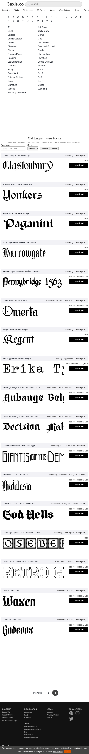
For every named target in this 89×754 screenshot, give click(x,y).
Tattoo (82, 503)
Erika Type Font (10, 358)
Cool (40, 39)
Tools (16, 10)
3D (9, 27)
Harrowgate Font (10, 242)
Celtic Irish (68, 300)
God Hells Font (10, 503)
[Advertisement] (44, 116)
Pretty (10, 69)
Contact (27, 718)
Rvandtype (33, 561)
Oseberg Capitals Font (13, 532)
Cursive (11, 42)
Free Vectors (7, 718)
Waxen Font (8, 590)
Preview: (5, 145)
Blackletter (50, 300)
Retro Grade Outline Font (14, 561)
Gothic (59, 300)
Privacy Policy (53, 715)
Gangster (73, 474)
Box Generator (30, 726)
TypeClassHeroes (27, 503)
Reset (54, 148)
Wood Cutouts (64, 10)
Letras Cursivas (45, 62)
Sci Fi (41, 73)
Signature (12, 85)
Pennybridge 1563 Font (13, 271)
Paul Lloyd (25, 155)
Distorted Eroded (46, 46)
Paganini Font (9, 213)
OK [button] (67, 751)
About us (28, 712)
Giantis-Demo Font (11, 445)
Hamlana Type (28, 445)
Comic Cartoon (15, 39)
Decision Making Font (13, 416)
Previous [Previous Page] (37, 693)
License (50, 712)
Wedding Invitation (17, 92)
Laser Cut (6, 10)
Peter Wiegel (23, 213)
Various (11, 89)
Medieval (69, 387)
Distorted (12, 46)
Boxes (51, 10)
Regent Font (8, 329)
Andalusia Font (10, 474)
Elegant (11, 50)
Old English (80, 155)
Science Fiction (15, 77)
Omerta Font (9, 300)
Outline (70, 562)
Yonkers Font (9, 184)
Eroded (41, 50)
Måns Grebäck (33, 271)
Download (79, 165)
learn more (58, 751)
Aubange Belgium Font (13, 387)
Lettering (12, 65)
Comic (41, 35)
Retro (40, 69)
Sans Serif (13, 73)
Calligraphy (43, 31)
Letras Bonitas (15, 62)
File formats (27, 10)
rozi (17, 590)
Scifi (40, 77)
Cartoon (11, 35)
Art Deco (42, 27)
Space (41, 85)
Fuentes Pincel (15, 54)
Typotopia (23, 474)
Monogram (80, 532)
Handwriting (44, 54)
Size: (29, 145)
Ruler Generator (31, 738)
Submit (45, 148)
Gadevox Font (9, 619)
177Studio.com (33, 387)
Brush (10, 31)
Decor (77, 10)
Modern (41, 65)
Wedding (42, 89)
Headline (12, 58)
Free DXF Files (8, 715)
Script (10, 81)
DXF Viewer (29, 735)
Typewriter (68, 358)
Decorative (43, 42)
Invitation (42, 58)
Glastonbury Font (11, 155)
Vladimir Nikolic (32, 532)
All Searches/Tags (9, 720)
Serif (40, 81)
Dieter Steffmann (24, 184)
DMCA (49, 718)
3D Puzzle (41, 10)
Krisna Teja (21, 300)
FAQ (26, 715)
